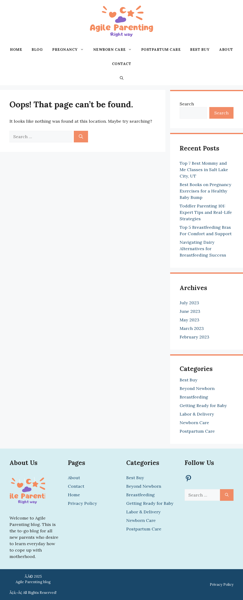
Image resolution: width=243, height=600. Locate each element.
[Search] (81, 136)
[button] (121, 78)
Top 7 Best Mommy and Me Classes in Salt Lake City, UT (204, 169)
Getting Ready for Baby (203, 405)
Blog (37, 49)
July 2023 (189, 302)
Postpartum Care (161, 49)
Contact (121, 63)
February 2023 (194, 337)
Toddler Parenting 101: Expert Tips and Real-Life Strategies (206, 212)
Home (16, 49)
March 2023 (192, 328)
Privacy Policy (82, 503)
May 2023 (189, 320)
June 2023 (190, 311)
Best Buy (200, 49)
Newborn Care (114, 49)
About (226, 49)
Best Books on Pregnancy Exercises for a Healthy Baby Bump (205, 191)
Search (187, 104)
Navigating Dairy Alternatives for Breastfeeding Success (203, 248)
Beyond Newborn (197, 388)
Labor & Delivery (197, 414)
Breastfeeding (194, 397)
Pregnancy (70, 49)
